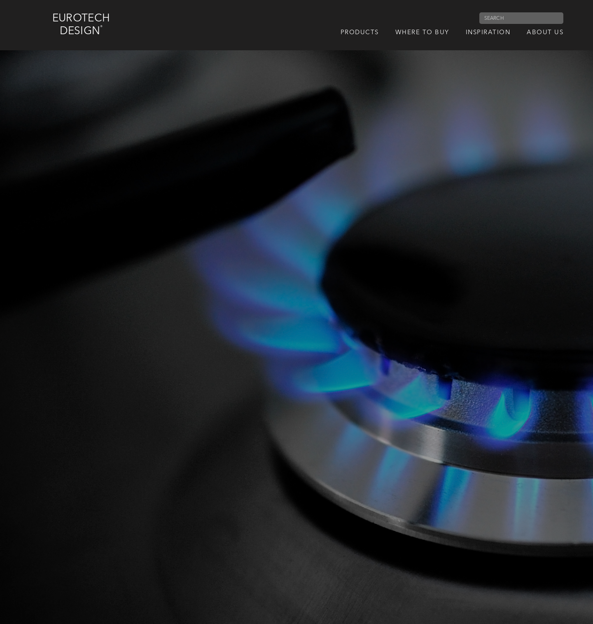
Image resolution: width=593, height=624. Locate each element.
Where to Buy (422, 33)
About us (545, 33)
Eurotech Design (81, 25)
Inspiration (488, 33)
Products (360, 33)
